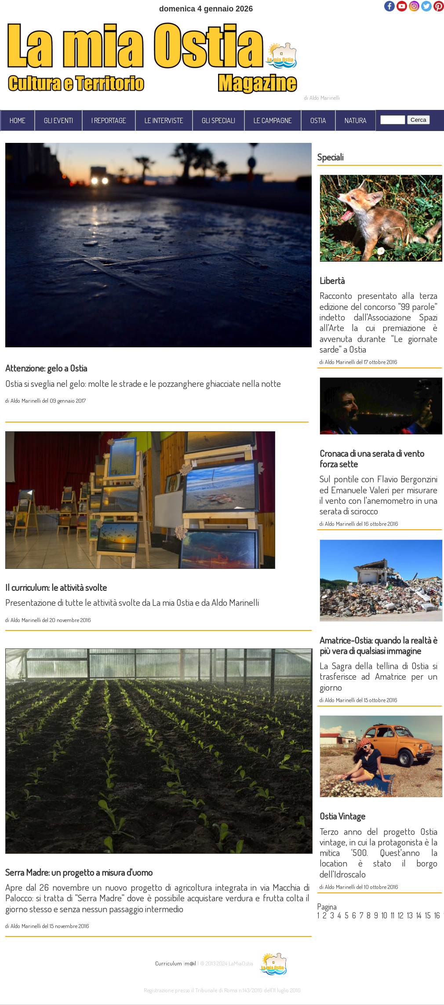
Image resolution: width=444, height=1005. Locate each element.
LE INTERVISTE (164, 120)
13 (410, 915)
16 (437, 915)
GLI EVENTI (58, 120)
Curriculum (168, 963)
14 (419, 915)
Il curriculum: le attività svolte (56, 587)
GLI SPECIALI (218, 120)
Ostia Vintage (342, 816)
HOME (17, 120)
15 (428, 915)
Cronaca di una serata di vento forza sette (372, 458)
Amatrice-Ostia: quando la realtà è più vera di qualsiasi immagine (378, 645)
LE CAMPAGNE (273, 120)
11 (392, 915)
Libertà (332, 280)
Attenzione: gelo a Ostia (46, 368)
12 (401, 915)
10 (384, 915)
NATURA (356, 120)
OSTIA (318, 120)
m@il (190, 963)
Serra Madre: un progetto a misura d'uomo (79, 872)
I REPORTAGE (108, 120)
